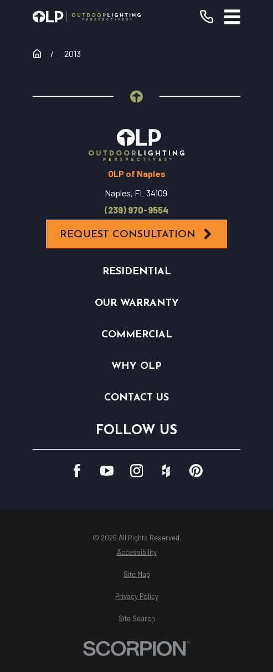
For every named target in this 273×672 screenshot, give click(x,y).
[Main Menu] (232, 17)
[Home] (87, 17)
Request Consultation (137, 234)
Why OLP (136, 366)
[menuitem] (136, 552)
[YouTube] (107, 470)
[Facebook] (77, 470)
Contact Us (136, 398)
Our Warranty (137, 303)
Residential (136, 272)
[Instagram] (136, 470)
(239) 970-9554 (137, 210)
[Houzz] (166, 470)
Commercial (136, 335)
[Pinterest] (196, 470)
